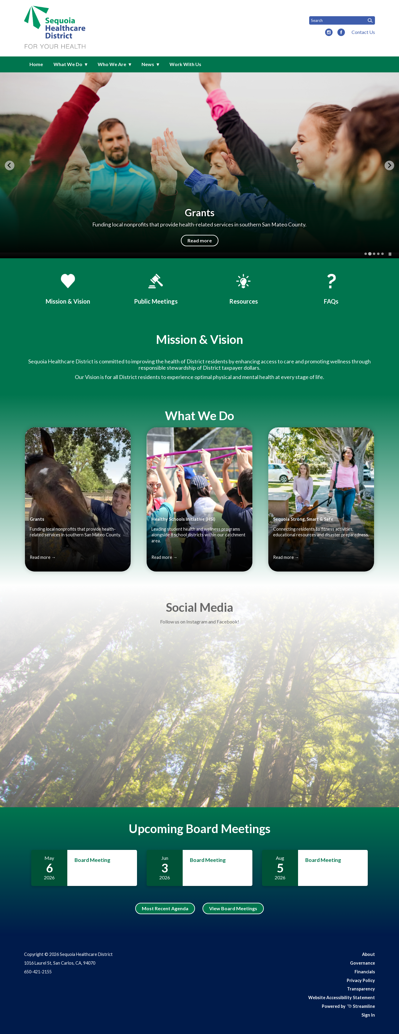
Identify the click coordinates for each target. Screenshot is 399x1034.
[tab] (365, 254)
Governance (362, 963)
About (368, 954)
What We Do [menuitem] (67, 64)
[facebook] (341, 33)
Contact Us (363, 32)
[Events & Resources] (243, 288)
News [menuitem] (148, 64)
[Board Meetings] (156, 288)
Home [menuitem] (36, 64)
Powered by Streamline (348, 1006)
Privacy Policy (361, 980)
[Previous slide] (9, 165)
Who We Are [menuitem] (112, 64)
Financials (365, 971)
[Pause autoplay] (390, 254)
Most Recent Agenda (165, 908)
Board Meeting (92, 860)
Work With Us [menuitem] (185, 64)
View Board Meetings (233, 908)
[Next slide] (389, 165)
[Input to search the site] (342, 20)
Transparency (361, 988)
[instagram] (329, 33)
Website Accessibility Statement (341, 997)
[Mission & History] (68, 288)
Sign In (368, 1014)
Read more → (43, 557)
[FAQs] (331, 288)
